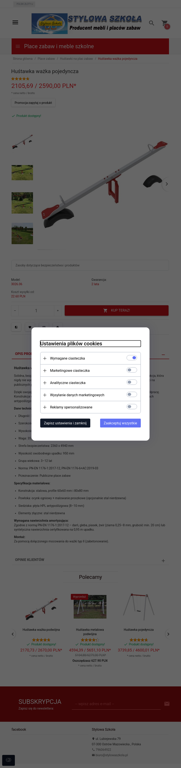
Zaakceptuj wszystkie (120, 423)
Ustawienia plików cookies (71, 344)
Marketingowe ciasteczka (70, 371)
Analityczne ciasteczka (67, 383)
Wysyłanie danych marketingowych (77, 395)
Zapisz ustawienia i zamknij (65, 423)
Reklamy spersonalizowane (71, 407)
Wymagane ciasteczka (67, 358)
